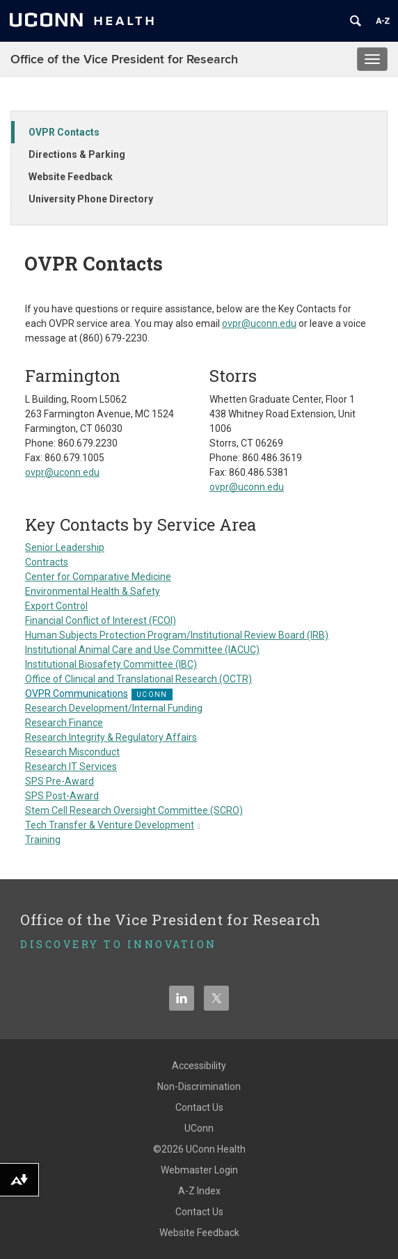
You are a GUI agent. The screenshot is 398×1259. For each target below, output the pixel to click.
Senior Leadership (64, 547)
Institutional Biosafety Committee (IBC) (111, 664)
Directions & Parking (77, 154)
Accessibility (199, 1065)
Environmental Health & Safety (92, 591)
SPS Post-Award (62, 795)
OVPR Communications (76, 693)
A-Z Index (199, 1190)
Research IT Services (71, 766)
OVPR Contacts (64, 132)
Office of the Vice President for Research (124, 59)
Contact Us (199, 1107)
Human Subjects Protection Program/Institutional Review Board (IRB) (176, 635)
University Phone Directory (91, 199)
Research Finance (64, 722)
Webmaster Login (199, 1170)
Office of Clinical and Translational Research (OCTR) (138, 678)
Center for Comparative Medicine (98, 576)
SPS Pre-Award (59, 781)
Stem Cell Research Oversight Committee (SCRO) (134, 810)
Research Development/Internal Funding (113, 708)
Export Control (56, 605)
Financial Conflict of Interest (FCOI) (100, 620)
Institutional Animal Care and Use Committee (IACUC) (142, 649)
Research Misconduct (72, 751)
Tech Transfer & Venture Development (112, 825)
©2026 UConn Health (199, 1149)
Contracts (46, 562)
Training (43, 839)
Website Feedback (71, 176)
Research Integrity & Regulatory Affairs (111, 737)
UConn (199, 1128)
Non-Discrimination (199, 1086)
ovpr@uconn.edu (259, 323)
